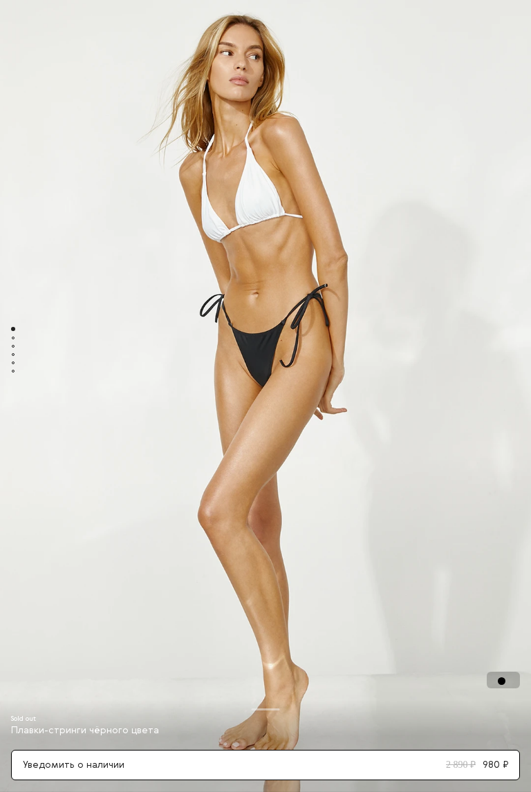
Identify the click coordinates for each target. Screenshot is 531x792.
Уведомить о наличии (265, 765)
